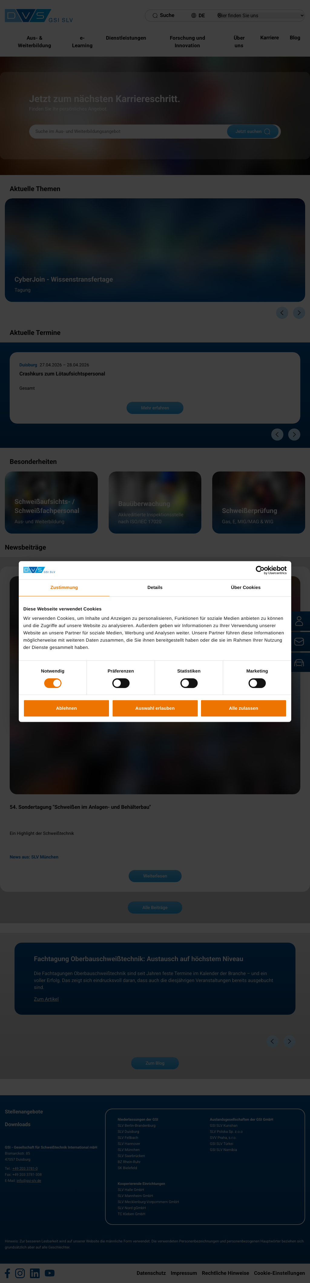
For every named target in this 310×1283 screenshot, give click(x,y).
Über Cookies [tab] (246, 587)
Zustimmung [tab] (64, 587)
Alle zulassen (243, 708)
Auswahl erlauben (155, 708)
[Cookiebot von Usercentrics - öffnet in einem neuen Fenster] (260, 570)
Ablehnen (66, 708)
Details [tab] (155, 587)
